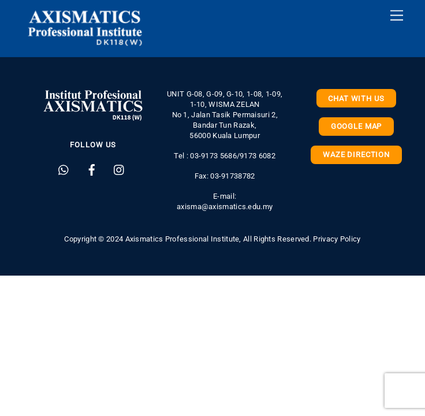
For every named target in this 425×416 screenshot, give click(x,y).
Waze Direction (356, 154)
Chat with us (356, 98)
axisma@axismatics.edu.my (225, 206)
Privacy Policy (336, 239)
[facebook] (91, 169)
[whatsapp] (64, 169)
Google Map (356, 126)
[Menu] (396, 16)
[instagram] (119, 169)
